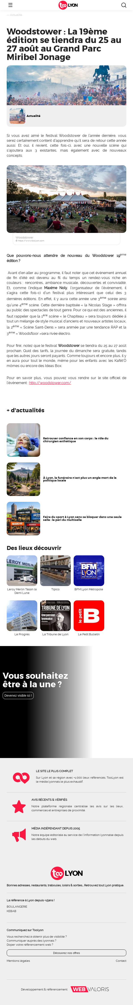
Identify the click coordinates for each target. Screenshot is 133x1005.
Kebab (11, 911)
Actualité (16, 15)
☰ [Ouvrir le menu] (10, 5)
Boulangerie (17, 906)
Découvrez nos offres (66, 953)
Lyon (72, 5)
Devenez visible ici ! (18, 695)
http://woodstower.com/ (50, 383)
